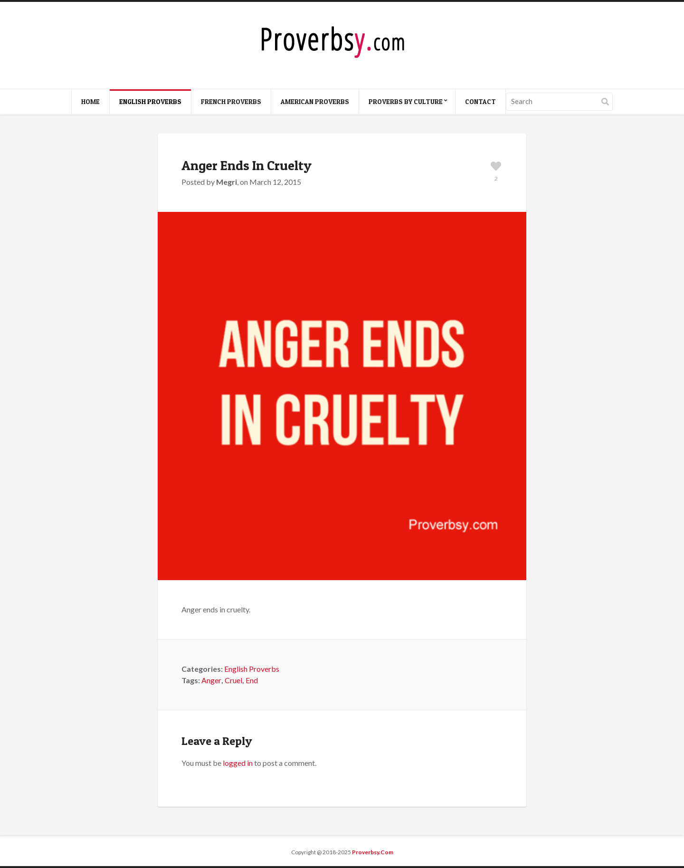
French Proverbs (231, 101)
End (252, 680)
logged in (238, 762)
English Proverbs (150, 101)
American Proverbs (315, 101)
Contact (480, 101)
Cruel (233, 680)
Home (90, 101)
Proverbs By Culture (406, 101)
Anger (211, 680)
